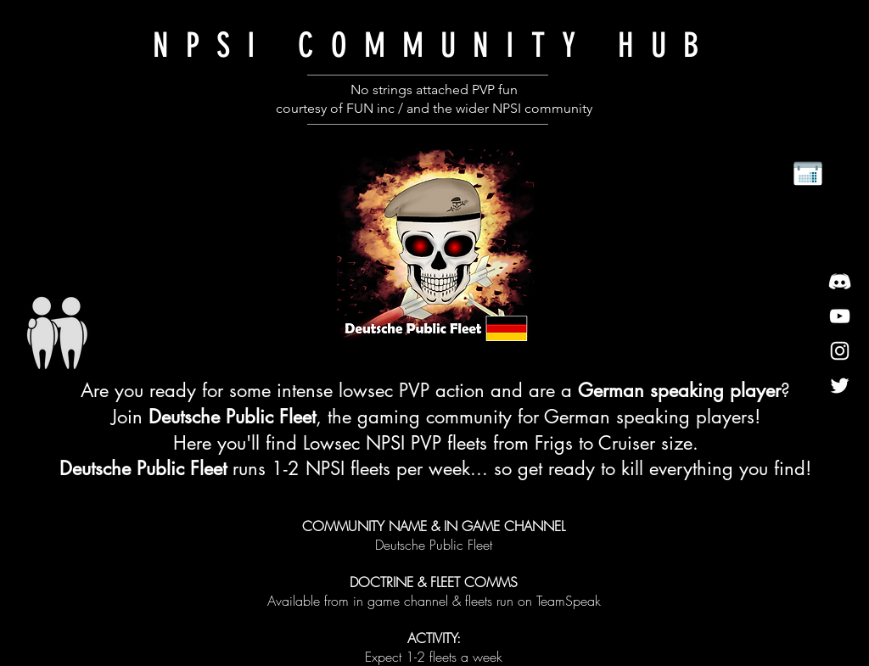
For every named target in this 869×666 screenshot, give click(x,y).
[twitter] (839, 385)
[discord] (839, 281)
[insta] (839, 351)
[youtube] (839, 316)
